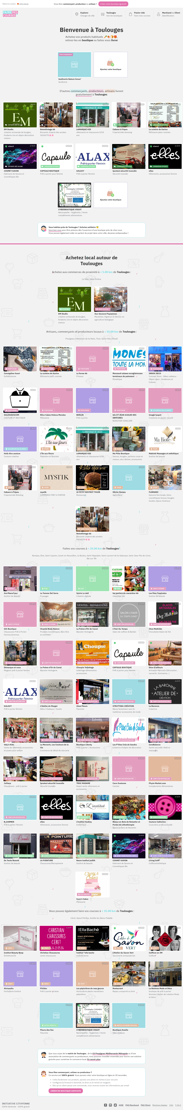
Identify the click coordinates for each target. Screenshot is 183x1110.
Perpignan (69, 338)
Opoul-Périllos (83, 918)
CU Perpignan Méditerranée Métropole (110, 1053)
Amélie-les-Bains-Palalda (101, 918)
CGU (171, 1105)
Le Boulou (81, 555)
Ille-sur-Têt (91, 558)
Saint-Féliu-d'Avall (109, 338)
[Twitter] (115, 1105)
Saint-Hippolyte (93, 555)
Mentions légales (159, 1105)
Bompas (35, 555)
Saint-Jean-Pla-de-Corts (139, 555)
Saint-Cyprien (51, 555)
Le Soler (85, 279)
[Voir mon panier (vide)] (139, 14)
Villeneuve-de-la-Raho (85, 338)
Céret (73, 918)
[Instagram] (110, 1105)
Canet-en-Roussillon (67, 555)
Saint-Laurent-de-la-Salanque (114, 555)
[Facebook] (105, 1105)
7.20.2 (178, 1105)
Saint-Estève (95, 279)
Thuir (98, 338)
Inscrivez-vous (55, 230)
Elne (42, 555)
